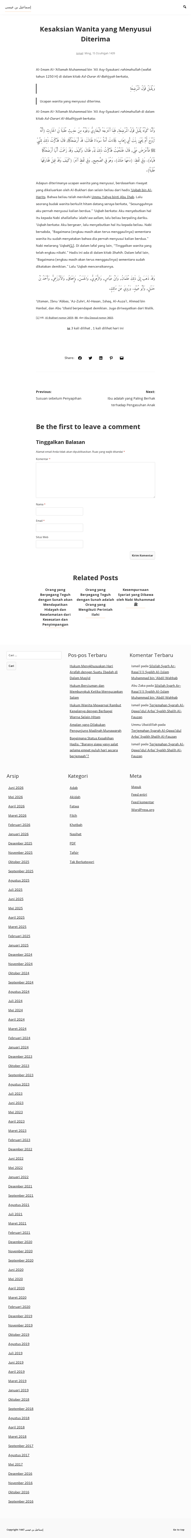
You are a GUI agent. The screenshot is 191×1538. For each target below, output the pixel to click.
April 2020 (16, 1288)
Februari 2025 (19, 935)
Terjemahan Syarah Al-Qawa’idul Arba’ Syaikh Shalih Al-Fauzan (157, 711)
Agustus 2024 (18, 991)
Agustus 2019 (18, 1343)
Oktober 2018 (18, 1399)
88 (76, 317)
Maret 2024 (17, 1028)
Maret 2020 (17, 1297)
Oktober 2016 (18, 1492)
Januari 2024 (18, 1047)
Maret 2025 (17, 926)
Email (40, 521)
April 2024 (16, 1019)
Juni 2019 (16, 1362)
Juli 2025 (15, 889)
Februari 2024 (19, 1037)
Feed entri (139, 794)
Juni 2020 (16, 1269)
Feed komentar (142, 802)
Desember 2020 (20, 1241)
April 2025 (16, 917)
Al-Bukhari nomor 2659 (59, 317)
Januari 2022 (18, 1176)
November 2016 (20, 1482)
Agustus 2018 (18, 1417)
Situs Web (42, 537)
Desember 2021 (20, 1186)
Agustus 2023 (18, 1084)
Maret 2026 (17, 815)
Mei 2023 (15, 1112)
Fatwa (74, 806)
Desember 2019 (20, 1316)
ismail (79, 53)
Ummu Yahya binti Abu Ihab (113, 196)
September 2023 (20, 1075)
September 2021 (20, 1195)
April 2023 (16, 1121)
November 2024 (20, 963)
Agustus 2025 (18, 880)
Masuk (136, 786)
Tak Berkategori (82, 861)
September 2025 (20, 871)
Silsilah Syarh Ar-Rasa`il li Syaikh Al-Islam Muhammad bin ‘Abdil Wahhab (154, 671)
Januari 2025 (18, 945)
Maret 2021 (17, 1223)
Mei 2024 (15, 1010)
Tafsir (74, 852)
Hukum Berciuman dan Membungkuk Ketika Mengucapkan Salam (96, 691)
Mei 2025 (15, 908)
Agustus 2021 (18, 1204)
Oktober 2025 (18, 861)
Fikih (73, 815)
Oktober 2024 (18, 973)
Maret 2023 (17, 1130)
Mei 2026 (15, 796)
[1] (72, 245)
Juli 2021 (15, 1214)
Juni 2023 (16, 1102)
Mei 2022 (15, 1167)
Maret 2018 (17, 1436)
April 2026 (16, 806)
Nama (41, 504)
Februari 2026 (19, 824)
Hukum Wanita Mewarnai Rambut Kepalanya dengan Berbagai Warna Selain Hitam (95, 711)
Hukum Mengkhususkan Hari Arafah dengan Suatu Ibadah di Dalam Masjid (94, 671)
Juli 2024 (15, 1000)
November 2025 (20, 852)
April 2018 (16, 1427)
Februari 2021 (19, 1232)
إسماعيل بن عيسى (18, 7)
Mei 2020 (15, 1278)
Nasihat (75, 834)
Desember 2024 (20, 954)
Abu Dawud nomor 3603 (98, 317)
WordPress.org (142, 809)
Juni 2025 (16, 898)
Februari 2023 (19, 1139)
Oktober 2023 (18, 1065)
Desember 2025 (20, 843)
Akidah (75, 796)
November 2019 (20, 1325)
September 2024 (20, 982)
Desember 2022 (20, 1149)
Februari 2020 (19, 1306)
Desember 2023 (20, 1056)
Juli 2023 (15, 1093)
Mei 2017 (15, 1464)
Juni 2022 (16, 1158)
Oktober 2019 (18, 1334)
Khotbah (76, 824)
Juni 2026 (16, 787)
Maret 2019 (17, 1380)
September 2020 (20, 1260)
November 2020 (20, 1251)
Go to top (178, 1529)
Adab (74, 787)
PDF (73, 843)
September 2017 (20, 1445)
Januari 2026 (18, 834)
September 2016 (20, 1501)
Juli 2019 (15, 1353)
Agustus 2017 (18, 1455)
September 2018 (20, 1408)
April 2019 (16, 1371)
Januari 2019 (18, 1390)
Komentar (43, 459)
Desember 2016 (20, 1473)
